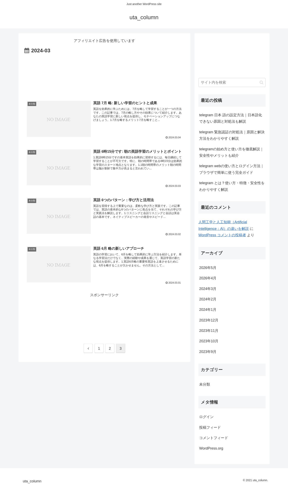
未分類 (204, 384)
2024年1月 (207, 310)
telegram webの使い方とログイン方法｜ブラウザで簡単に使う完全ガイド (231, 169)
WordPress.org (211, 448)
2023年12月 (208, 320)
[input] (232, 82)
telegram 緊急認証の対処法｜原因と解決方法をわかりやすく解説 (232, 135)
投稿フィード (210, 427)
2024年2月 (207, 299)
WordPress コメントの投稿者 (222, 235)
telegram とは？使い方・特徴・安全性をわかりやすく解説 (232, 186)
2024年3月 (207, 289)
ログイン (206, 417)
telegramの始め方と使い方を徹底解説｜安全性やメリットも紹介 (231, 152)
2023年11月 (208, 331)
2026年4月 (207, 278)
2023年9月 (207, 352)
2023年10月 (208, 341)
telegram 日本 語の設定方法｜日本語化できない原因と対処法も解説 (230, 118)
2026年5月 (207, 268)
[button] (261, 82)
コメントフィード (213, 438)
